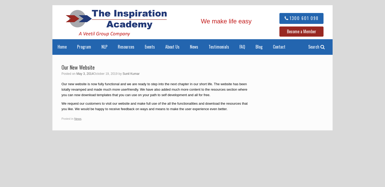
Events (150, 47)
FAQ (242, 47)
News (194, 47)
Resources (126, 47)
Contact (279, 47)
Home (62, 47)
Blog (259, 47)
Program (84, 47)
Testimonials (219, 47)
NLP (104, 47)
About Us (172, 47)
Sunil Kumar (131, 74)
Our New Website (78, 67)
